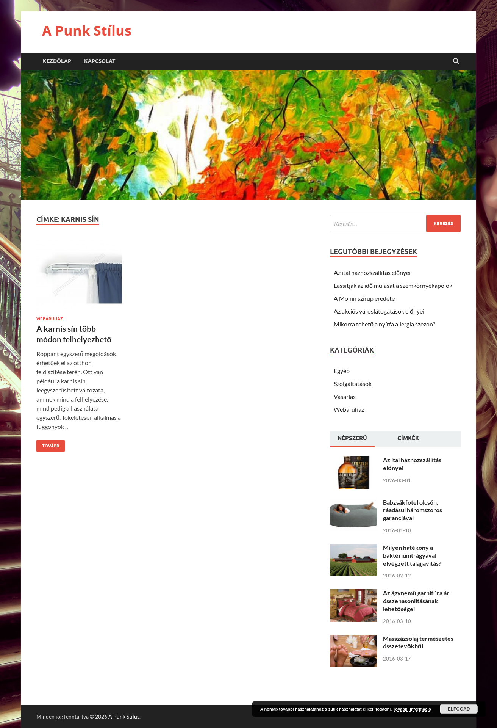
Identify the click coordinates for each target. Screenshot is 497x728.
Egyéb (342, 370)
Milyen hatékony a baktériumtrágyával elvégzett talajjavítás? (412, 555)
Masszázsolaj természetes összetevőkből (418, 642)
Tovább (47, 444)
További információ (412, 709)
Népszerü (352, 438)
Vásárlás (345, 396)
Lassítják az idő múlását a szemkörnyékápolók (393, 285)
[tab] (352, 439)
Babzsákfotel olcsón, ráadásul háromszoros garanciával (412, 510)
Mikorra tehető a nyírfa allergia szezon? (384, 324)
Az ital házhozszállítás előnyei (372, 272)
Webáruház (49, 319)
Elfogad (459, 709)
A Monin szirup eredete (364, 298)
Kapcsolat (100, 61)
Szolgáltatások (353, 383)
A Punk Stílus (86, 30)
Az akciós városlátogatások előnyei (379, 311)
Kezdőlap (57, 61)
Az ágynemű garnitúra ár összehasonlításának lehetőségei (416, 600)
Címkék (408, 438)
